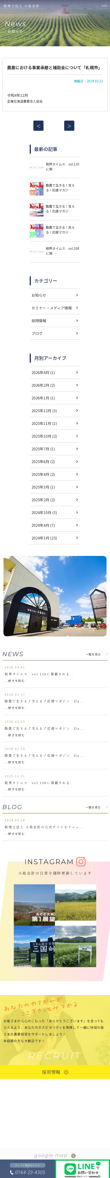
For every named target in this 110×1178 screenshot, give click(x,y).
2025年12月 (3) (44, 410)
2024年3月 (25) (44, 538)
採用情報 (39, 320)
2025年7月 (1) (43, 449)
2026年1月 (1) (43, 398)
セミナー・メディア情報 (52, 308)
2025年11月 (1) (44, 423)
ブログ (37, 333)
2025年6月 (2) (43, 461)
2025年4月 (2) (43, 474)
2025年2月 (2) (43, 499)
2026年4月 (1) (43, 372)
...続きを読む (15, 680)
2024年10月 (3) (44, 512)
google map (51, 1155)
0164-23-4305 (30, 1172)
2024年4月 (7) (43, 525)
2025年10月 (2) (44, 436)
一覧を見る (93, 654)
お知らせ (39, 295)
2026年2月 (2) (43, 385)
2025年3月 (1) (43, 487)
